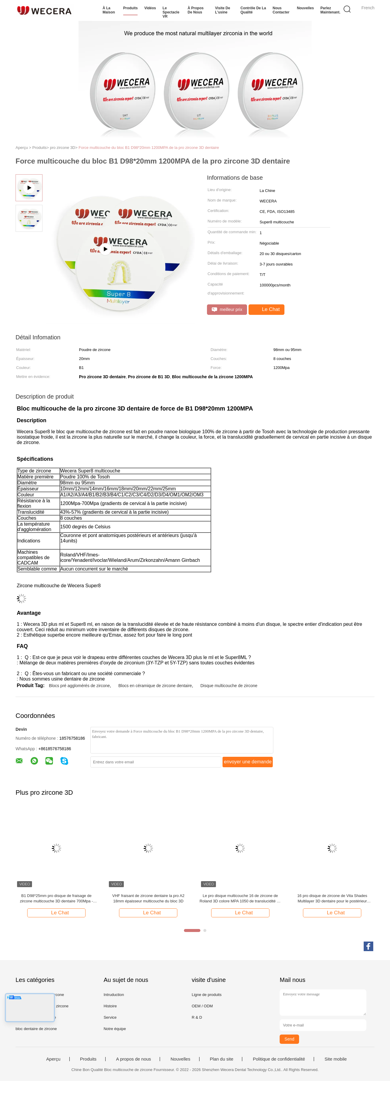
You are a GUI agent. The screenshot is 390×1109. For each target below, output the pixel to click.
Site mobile (336, 1059)
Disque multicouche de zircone (229, 685)
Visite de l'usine (222, 10)
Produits (130, 8)
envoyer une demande (248, 761)
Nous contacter (281, 10)
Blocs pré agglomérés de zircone (79, 685)
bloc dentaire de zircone (36, 1028)
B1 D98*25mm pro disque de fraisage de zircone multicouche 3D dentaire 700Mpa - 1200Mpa (56, 898)
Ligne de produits (207, 994)
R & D (197, 1017)
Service (109, 1017)
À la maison (109, 10)
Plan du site (221, 1059)
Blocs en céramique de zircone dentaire (155, 685)
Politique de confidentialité (279, 1059)
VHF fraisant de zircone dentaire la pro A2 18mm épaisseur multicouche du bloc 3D (148, 898)
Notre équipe (114, 1028)
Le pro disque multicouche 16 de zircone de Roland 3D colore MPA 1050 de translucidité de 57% (240, 898)
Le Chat (267, 309)
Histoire (110, 1006)
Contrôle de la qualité (253, 10)
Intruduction (113, 994)
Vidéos (150, 8)
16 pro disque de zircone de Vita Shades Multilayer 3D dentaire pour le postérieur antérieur (332, 898)
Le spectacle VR (171, 12)
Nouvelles (305, 8)
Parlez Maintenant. (330, 10)
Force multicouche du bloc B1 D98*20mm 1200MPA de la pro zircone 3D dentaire (149, 147)
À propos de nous (195, 10)
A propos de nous (133, 1059)
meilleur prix (227, 309)
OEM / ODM (202, 1006)
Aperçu (53, 1059)
